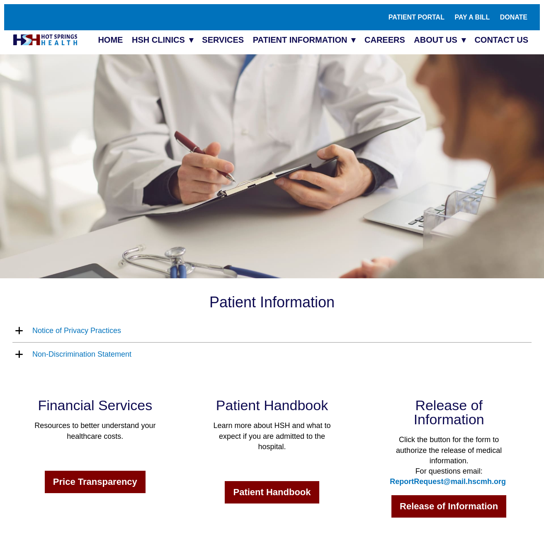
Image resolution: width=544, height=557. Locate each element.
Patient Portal (416, 17)
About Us (435, 39)
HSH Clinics (158, 39)
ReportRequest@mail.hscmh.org (448, 481)
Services (223, 39)
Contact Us (501, 39)
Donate (513, 17)
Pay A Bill (472, 17)
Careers (384, 39)
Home (110, 39)
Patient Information (300, 39)
